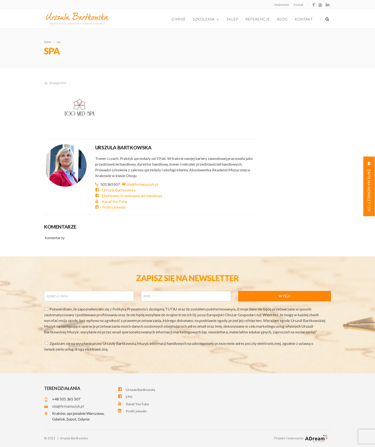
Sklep (232, 19)
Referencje (257, 19)
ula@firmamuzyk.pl (140, 184)
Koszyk (298, 4)
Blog (282, 19)
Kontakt (304, 19)
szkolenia (206, 19)
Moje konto (282, 4)
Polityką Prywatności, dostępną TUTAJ (145, 309)
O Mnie (178, 19)
